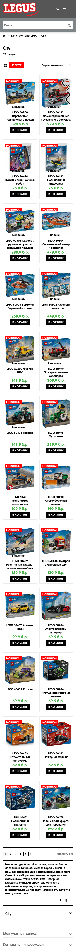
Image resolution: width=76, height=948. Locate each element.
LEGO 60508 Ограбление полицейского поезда (20, 116)
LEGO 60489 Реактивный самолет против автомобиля (20, 564)
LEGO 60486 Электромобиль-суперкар (56, 629)
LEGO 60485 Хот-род (20, 689)
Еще (64, 900)
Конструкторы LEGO (24, 35)
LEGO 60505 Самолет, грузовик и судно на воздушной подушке (20, 244)
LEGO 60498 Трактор (20, 432)
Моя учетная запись (20, 933)
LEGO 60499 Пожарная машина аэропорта (56, 372)
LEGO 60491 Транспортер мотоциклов (20, 500)
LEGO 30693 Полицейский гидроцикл (56, 180)
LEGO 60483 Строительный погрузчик (20, 757)
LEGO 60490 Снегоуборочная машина (56, 500)
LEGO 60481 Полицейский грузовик (20, 821)
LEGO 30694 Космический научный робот (20, 180)
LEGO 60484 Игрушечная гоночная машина (56, 693)
